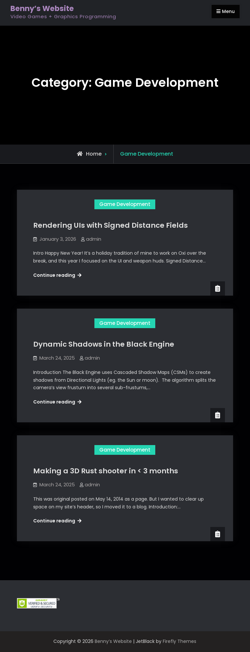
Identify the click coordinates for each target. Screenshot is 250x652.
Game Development (124, 204)
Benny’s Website (42, 8)
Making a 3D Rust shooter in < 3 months (105, 471)
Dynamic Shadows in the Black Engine (103, 344)
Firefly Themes (179, 641)
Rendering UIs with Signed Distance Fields (110, 225)
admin (93, 239)
